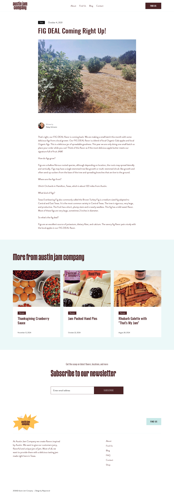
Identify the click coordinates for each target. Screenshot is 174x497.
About (108, 441)
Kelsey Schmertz (51, 127)
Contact (109, 460)
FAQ (108, 455)
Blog (108, 450)
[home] (31, 6)
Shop (108, 464)
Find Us (109, 445)
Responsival (46, 490)
